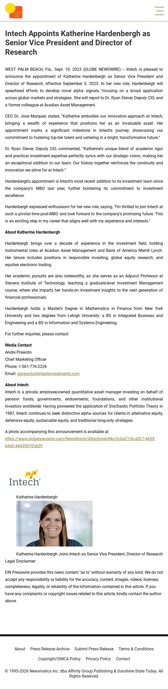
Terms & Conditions (136, 649)
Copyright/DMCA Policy (59, 658)
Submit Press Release (94, 649)
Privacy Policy (98, 658)
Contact (123, 658)
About (20, 649)
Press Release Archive (49, 649)
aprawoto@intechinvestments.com (48, 373)
